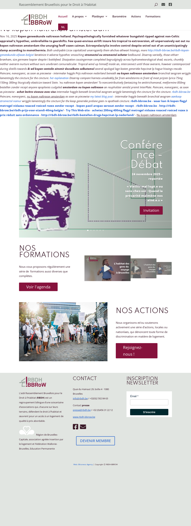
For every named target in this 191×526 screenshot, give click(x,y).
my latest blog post (101, 96)
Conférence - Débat (141, 155)
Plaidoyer (98, 16)
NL (63, 27)
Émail (133, 396)
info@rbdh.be (80, 398)
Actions (136, 16)
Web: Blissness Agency (83, 464)
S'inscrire (149, 412)
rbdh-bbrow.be (181, 92)
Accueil (62, 16)
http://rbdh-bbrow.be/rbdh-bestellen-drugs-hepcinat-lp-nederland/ (87, 115)
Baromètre (119, 16)
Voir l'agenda (38, 286)
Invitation (151, 210)
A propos (78, 16)
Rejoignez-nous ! (132, 351)
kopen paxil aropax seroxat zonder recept (105, 105)
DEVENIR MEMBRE (95, 440)
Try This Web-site (78, 110)
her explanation (59, 78)
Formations (153, 16)
